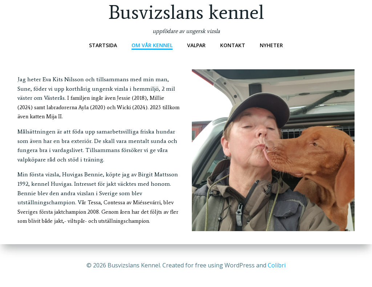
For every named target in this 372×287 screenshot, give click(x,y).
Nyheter (271, 45)
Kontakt (232, 45)
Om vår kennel (152, 45)
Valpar (196, 45)
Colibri (277, 265)
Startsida (103, 45)
